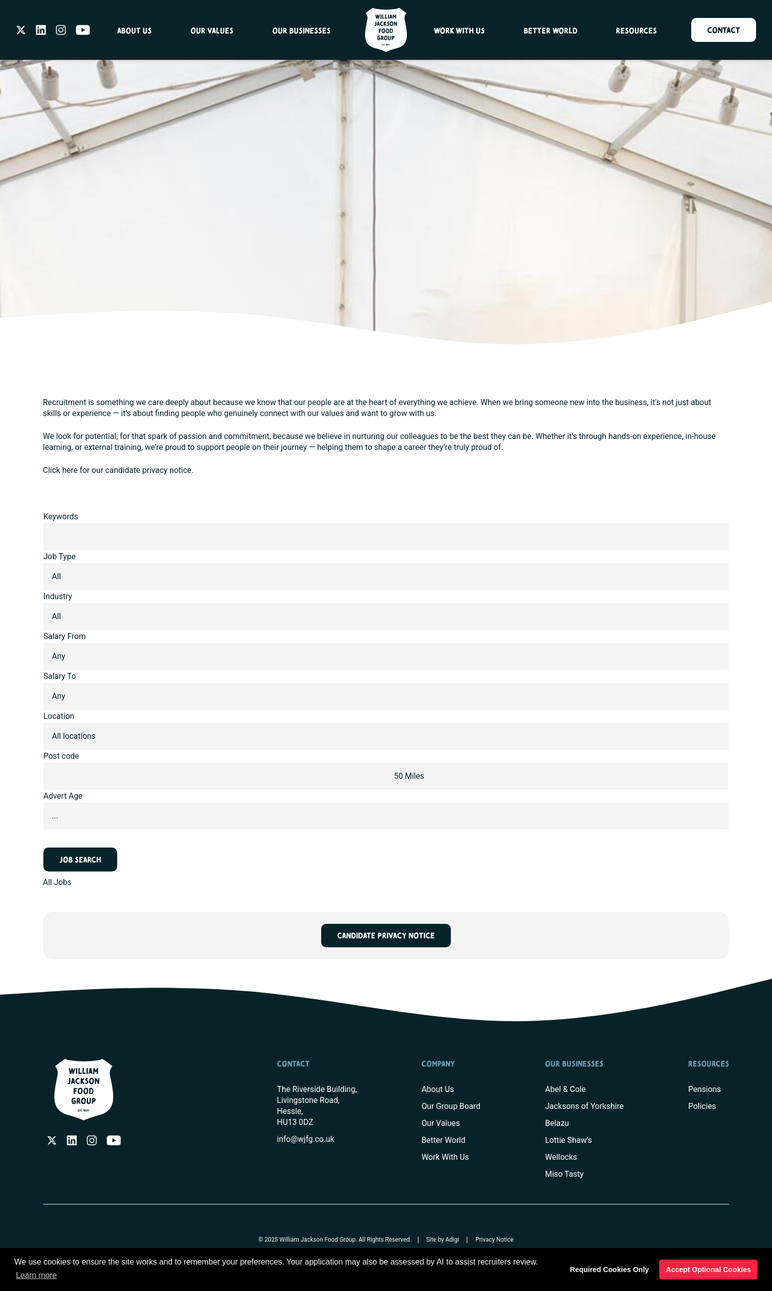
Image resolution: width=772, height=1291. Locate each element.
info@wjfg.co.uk (305, 1139)
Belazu (557, 1123)
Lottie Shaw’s (568, 1140)
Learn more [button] (36, 1275)
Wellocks (561, 1157)
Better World (551, 31)
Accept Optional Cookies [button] (708, 1270)
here (70, 470)
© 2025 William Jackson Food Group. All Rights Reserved (334, 1239)
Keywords (60, 516)
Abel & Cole (565, 1089)
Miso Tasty (564, 1174)
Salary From (64, 636)
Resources (636, 31)
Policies (702, 1106)
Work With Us (459, 31)
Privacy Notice (495, 1239)
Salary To (59, 676)
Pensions (704, 1089)
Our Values (212, 31)
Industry (57, 596)
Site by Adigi (442, 1239)
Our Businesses (301, 31)
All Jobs (57, 882)
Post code (61, 756)
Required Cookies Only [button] (609, 1270)
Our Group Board (450, 1106)
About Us (134, 31)
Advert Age (63, 796)
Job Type (59, 556)
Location (58, 716)
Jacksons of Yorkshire (584, 1106)
